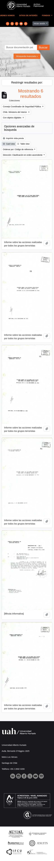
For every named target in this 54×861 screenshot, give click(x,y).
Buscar (43, 47)
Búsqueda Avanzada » (27, 56)
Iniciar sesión (40, 23)
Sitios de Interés (28, 15)
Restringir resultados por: (27, 82)
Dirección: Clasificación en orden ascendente (23, 155)
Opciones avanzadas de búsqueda (19, 128)
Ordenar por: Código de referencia (18, 149)
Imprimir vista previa (13, 138)
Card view (9, 144)
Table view (23, 144)
